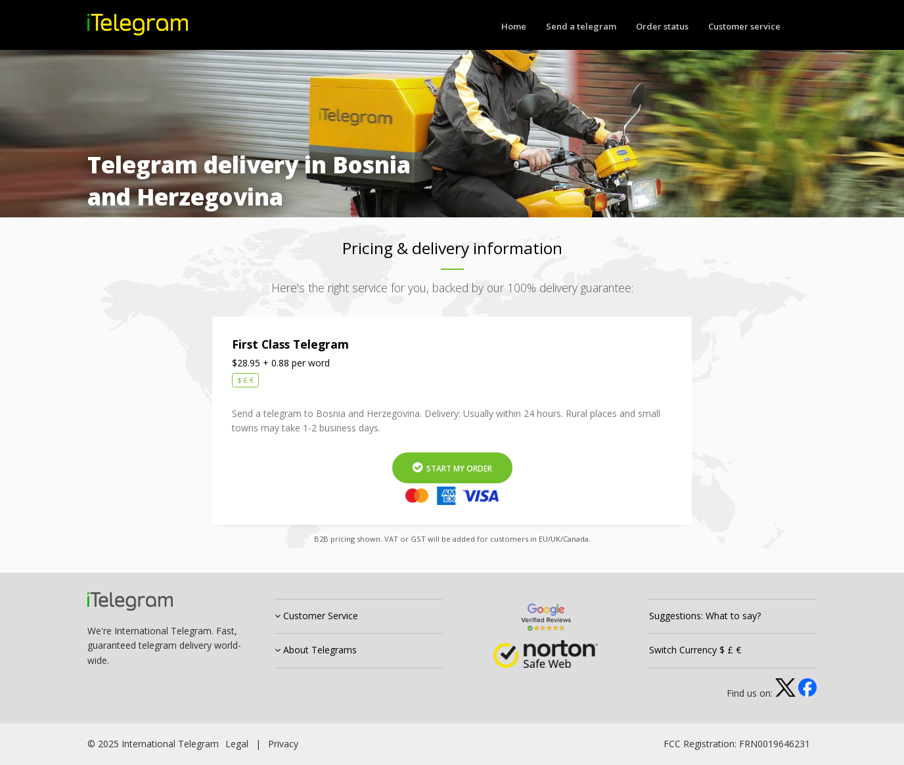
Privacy (283, 743)
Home (513, 26)
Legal (236, 743)
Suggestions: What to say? (705, 615)
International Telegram (170, 743)
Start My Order (452, 468)
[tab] (358, 616)
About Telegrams (316, 650)
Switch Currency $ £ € (695, 650)
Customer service (744, 26)
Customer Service (316, 615)
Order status (662, 26)
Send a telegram (581, 26)
